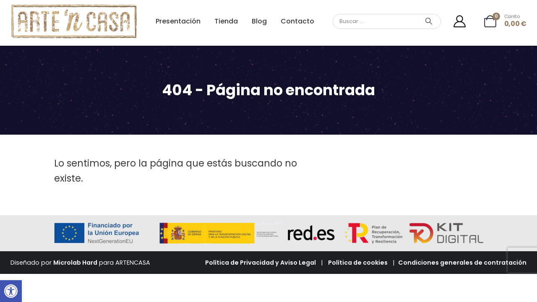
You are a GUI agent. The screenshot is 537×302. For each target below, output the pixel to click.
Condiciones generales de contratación (462, 262)
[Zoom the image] (74, 8)
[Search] (429, 21)
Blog (259, 21)
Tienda (226, 21)
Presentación (178, 21)
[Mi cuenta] (459, 21)
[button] (11, 291)
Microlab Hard (75, 262)
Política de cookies (358, 262)
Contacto (297, 21)
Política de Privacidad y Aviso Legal (260, 262)
